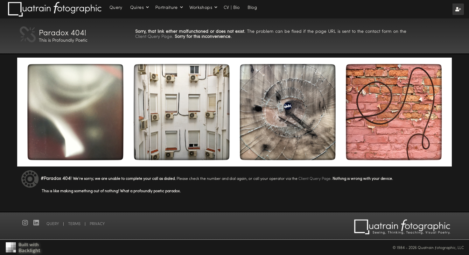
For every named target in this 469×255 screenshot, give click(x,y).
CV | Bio (232, 7)
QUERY (52, 223)
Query (115, 7)
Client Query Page (153, 36)
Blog (252, 7)
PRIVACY (97, 223)
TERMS (74, 223)
